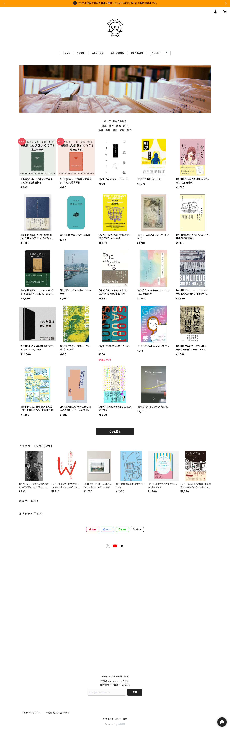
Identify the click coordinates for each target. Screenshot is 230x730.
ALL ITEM (98, 53)
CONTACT (137, 53)
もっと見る (115, 431)
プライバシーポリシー (31, 712)
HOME (66, 53)
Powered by (115, 724)
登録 (135, 692)
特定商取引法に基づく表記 (58, 712)
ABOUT (81, 53)
